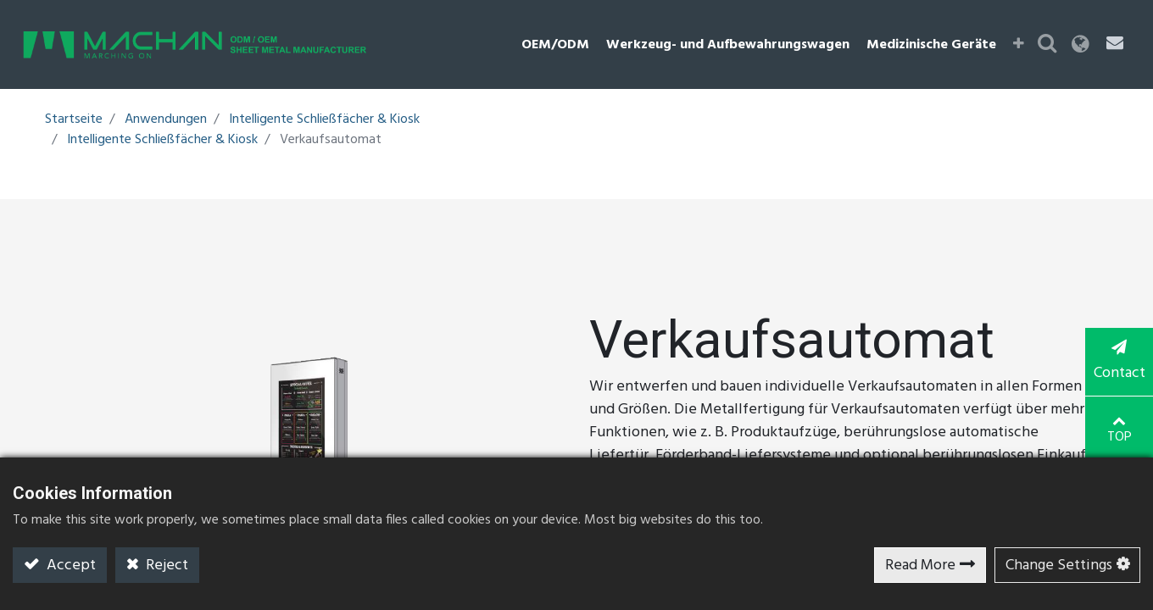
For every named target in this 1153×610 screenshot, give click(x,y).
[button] (1018, 45)
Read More (920, 565)
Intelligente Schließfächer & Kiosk (324, 119)
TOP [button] (1119, 430)
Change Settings (1058, 565)
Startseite (74, 119)
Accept (69, 565)
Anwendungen (166, 119)
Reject (165, 565)
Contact (1119, 362)
